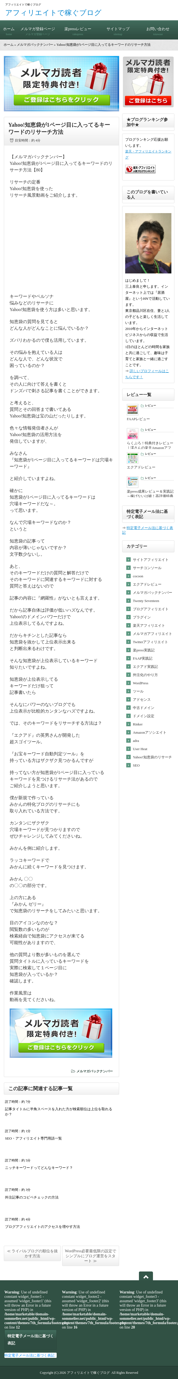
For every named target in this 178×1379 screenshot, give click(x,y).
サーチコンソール (147, 568)
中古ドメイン (143, 708)
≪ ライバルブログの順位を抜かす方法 (32, 1253)
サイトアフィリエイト (151, 560)
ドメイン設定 (143, 716)
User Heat (140, 749)
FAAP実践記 (142, 658)
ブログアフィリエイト (151, 609)
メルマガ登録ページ (38, 29)
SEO (136, 765)
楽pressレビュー (78, 29)
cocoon (138, 576)
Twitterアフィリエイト (150, 642)
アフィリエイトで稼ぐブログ (53, 13)
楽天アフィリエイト (149, 625)
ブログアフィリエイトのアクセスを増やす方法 (42, 1227)
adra (136, 741)
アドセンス (142, 699)
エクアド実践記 (145, 667)
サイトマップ (118, 29)
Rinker (138, 724)
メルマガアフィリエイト (152, 634)
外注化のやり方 (145, 675)
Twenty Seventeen (146, 601)
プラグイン (142, 617)
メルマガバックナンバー (35, 45)
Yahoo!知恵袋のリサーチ (152, 757)
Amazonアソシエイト (149, 732)
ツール (138, 691)
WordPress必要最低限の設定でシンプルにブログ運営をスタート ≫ (90, 1256)
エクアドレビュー (147, 584)
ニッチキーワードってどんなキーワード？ (39, 1168)
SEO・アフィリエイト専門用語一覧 (33, 1138)
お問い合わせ (158, 29)
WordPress (140, 683)
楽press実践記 (144, 650)
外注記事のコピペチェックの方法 (32, 1197)
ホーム (9, 29)
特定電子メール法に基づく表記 (29, 1355)
